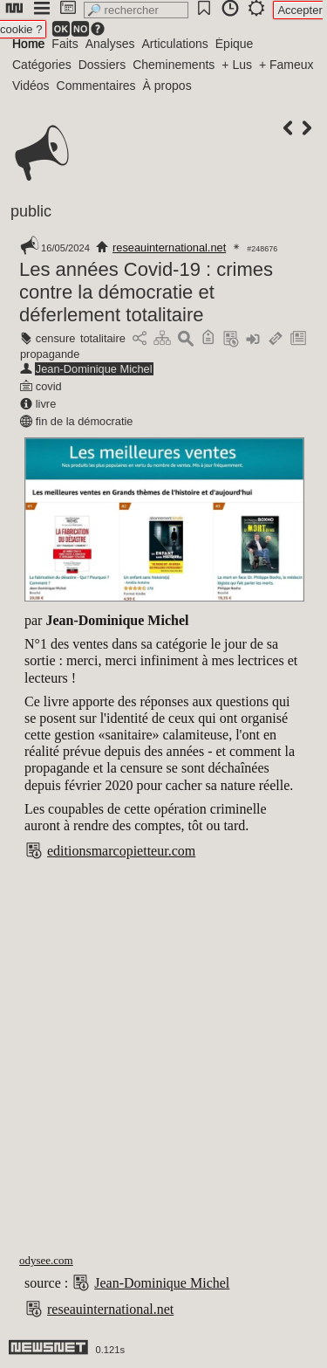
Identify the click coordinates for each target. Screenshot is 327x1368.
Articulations (175, 44)
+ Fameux (286, 65)
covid (49, 386)
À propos (167, 86)
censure (56, 338)
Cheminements (174, 65)
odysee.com (46, 1260)
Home (28, 44)
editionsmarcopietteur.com (121, 850)
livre (46, 403)
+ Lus (236, 65)
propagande (49, 354)
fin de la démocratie (84, 421)
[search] (136, 10)
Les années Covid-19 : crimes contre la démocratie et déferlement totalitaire (146, 292)
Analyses (110, 44)
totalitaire (103, 338)
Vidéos (31, 86)
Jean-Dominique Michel (94, 368)
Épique (234, 44)
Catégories (42, 65)
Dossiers (102, 65)
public (30, 211)
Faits (64, 44)
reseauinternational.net (169, 247)
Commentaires (96, 86)
